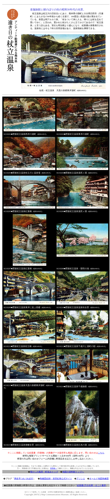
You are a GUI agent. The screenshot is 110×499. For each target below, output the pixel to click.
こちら (101, 453)
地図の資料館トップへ (73, 472)
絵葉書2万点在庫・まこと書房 (91, 485)
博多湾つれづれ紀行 (23, 478)
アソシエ (80, 478)
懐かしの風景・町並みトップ (44, 472)
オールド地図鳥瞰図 (99, 478)
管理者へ (53, 468)
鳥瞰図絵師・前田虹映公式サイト (56, 478)
